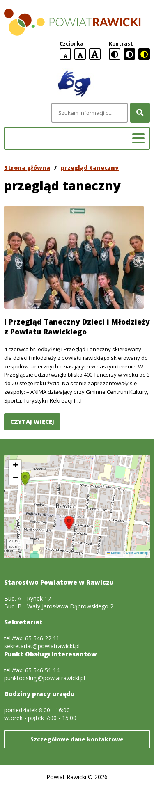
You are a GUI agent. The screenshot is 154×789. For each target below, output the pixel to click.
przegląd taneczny (90, 168)
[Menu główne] (138, 138)
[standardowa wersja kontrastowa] (114, 54)
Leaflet (113, 553)
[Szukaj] (140, 113)
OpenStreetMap (137, 553)
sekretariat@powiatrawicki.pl (42, 646)
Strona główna (27, 168)
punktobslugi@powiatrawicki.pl (44, 678)
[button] (69, 522)
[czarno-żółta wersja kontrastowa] (144, 54)
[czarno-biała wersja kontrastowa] (129, 54)
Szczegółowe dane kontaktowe (77, 739)
